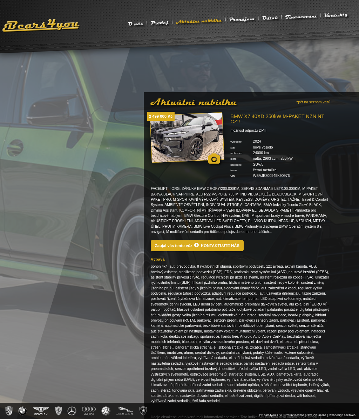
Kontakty (336, 15)
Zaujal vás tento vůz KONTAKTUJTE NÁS (197, 245)
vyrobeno (236, 141)
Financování (301, 16)
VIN (232, 176)
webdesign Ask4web (342, 415)
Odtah (270, 17)
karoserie (236, 164)
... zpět (311, 102)
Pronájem (242, 18)
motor (233, 158)
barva (233, 170)
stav (232, 147)
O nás (135, 23)
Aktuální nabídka (199, 20)
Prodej (159, 22)
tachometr (236, 153)
